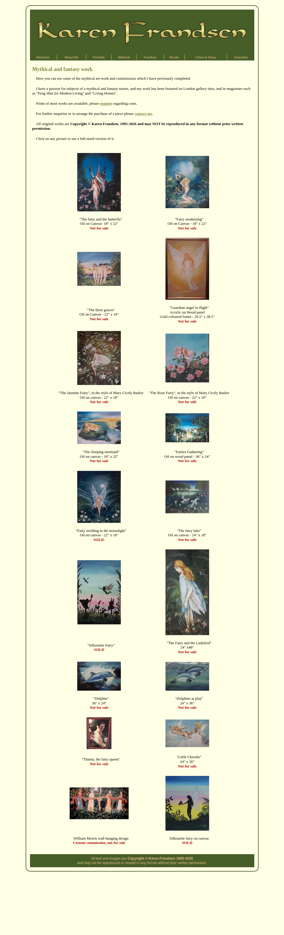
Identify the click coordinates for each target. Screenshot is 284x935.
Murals (174, 57)
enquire (106, 103)
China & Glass (205, 57)
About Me (71, 57)
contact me (143, 113)
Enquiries (241, 57)
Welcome (43, 57)
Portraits (99, 57)
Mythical (124, 57)
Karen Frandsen (162, 858)
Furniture (150, 57)
